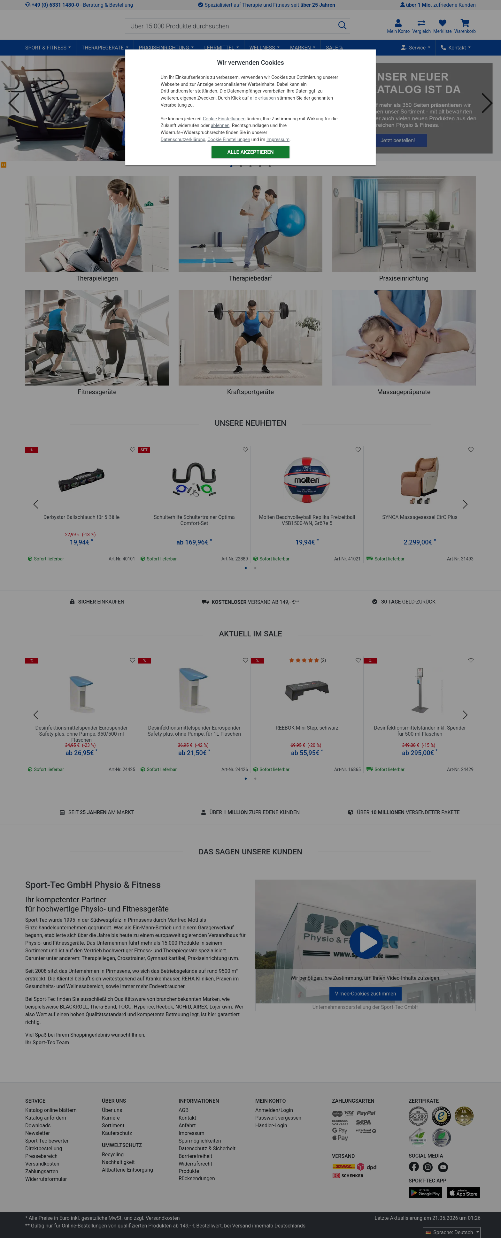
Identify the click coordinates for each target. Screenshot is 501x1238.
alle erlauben (263, 98)
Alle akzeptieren (250, 152)
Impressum (277, 139)
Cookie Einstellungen (224, 119)
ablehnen (220, 125)
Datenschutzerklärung (183, 139)
